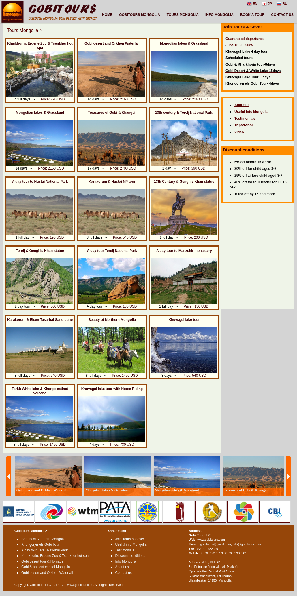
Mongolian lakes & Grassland (184, 43)
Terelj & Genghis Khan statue (40, 251)
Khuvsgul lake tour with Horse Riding (112, 389)
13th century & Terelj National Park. (184, 113)
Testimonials (124, 550)
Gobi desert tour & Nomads (42, 561)
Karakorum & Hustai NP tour (112, 182)
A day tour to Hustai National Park (40, 182)
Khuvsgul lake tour (184, 320)
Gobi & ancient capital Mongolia (45, 567)
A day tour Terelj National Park (112, 251)
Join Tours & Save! (129, 539)
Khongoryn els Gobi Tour (40, 544)
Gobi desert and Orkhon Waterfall (112, 43)
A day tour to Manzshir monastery (184, 251)
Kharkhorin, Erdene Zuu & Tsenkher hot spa (39, 45)
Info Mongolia (125, 561)
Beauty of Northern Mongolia (112, 320)
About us (122, 567)
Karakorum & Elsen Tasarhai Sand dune (40, 320)
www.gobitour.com (80, 585)
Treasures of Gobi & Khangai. (112, 113)
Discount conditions (130, 556)
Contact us (123, 573)
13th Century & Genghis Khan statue (184, 182)
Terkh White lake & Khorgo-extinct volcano (40, 391)
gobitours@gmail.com (215, 544)
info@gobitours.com (247, 544)
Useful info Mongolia (131, 544)
